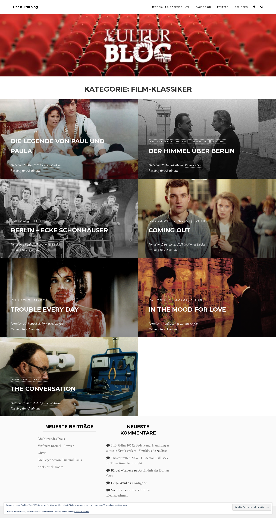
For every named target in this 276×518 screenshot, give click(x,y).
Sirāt (163, 450)
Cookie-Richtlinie (81, 511)
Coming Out (173, 230)
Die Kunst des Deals (51, 438)
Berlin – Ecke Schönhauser (67, 230)
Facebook (203, 7)
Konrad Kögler (52, 165)
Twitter (223, 7)
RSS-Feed (241, 7)
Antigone (140, 483)
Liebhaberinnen (117, 495)
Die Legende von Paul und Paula (60, 460)
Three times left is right (126, 463)
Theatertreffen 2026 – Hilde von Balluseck (139, 458)
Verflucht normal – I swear (56, 445)
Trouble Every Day (50, 309)
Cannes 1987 (178, 142)
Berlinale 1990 (159, 221)
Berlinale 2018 (159, 142)
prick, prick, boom (50, 467)
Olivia (42, 453)
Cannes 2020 (157, 300)
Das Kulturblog (25, 7)
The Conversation (49, 388)
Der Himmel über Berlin (198, 150)
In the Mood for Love (194, 309)
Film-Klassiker (21, 132)
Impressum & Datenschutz (170, 7)
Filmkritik (40, 132)
